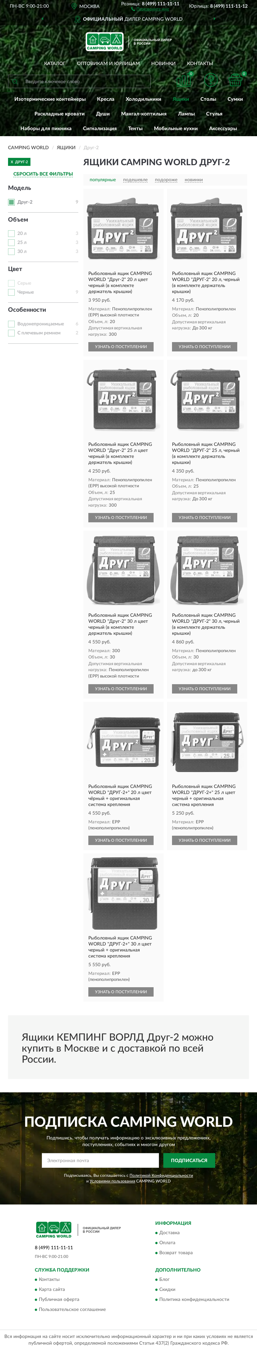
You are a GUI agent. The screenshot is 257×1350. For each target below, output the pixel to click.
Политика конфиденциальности (194, 1300)
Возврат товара (176, 1253)
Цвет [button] (15, 269)
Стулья (214, 113)
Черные (25, 292)
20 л (21, 233)
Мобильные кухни (176, 128)
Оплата (167, 1243)
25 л (21, 242)
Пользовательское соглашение (72, 1310)
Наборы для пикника (46, 128)
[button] (150, 9)
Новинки (163, 63)
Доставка (169, 1233)
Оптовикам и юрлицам (108, 63)
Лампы (186, 113)
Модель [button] (19, 188)
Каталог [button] (55, 63)
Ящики (181, 99)
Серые (24, 283)
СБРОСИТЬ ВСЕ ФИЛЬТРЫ (43, 174)
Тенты (135, 128)
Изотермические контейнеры (50, 99)
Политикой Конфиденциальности (161, 1175)
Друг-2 (24, 202)
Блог (164, 1280)
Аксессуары (223, 128)
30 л (21, 251)
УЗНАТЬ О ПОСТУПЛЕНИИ (121, 347)
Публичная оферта (59, 1300)
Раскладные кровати (59, 113)
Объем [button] (18, 220)
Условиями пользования (112, 1181)
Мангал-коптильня (144, 113)
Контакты (200, 63)
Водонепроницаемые (40, 324)
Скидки (167, 1290)
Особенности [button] (27, 310)
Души (103, 113)
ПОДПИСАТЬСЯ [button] (189, 1160)
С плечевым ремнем (39, 333)
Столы (208, 99)
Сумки (235, 99)
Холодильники (143, 99)
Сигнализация (100, 128)
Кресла (105, 99)
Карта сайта (52, 1290)
